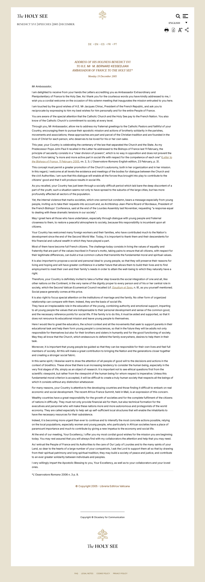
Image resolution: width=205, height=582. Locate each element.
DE (90, 44)
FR (109, 44)
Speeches (45, 24)
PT (115, 44)
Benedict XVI (27, 24)
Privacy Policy (120, 573)
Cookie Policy (103, 573)
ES (103, 44)
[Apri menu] (185, 16)
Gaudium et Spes (122, 287)
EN (96, 44)
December (67, 24)
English (175, 23)
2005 (56, 24)
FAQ (76, 573)
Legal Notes (87, 573)
